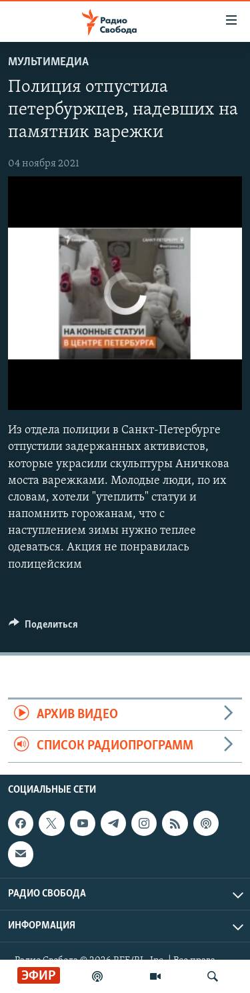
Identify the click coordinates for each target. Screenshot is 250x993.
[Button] (43, 627)
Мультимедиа (48, 62)
